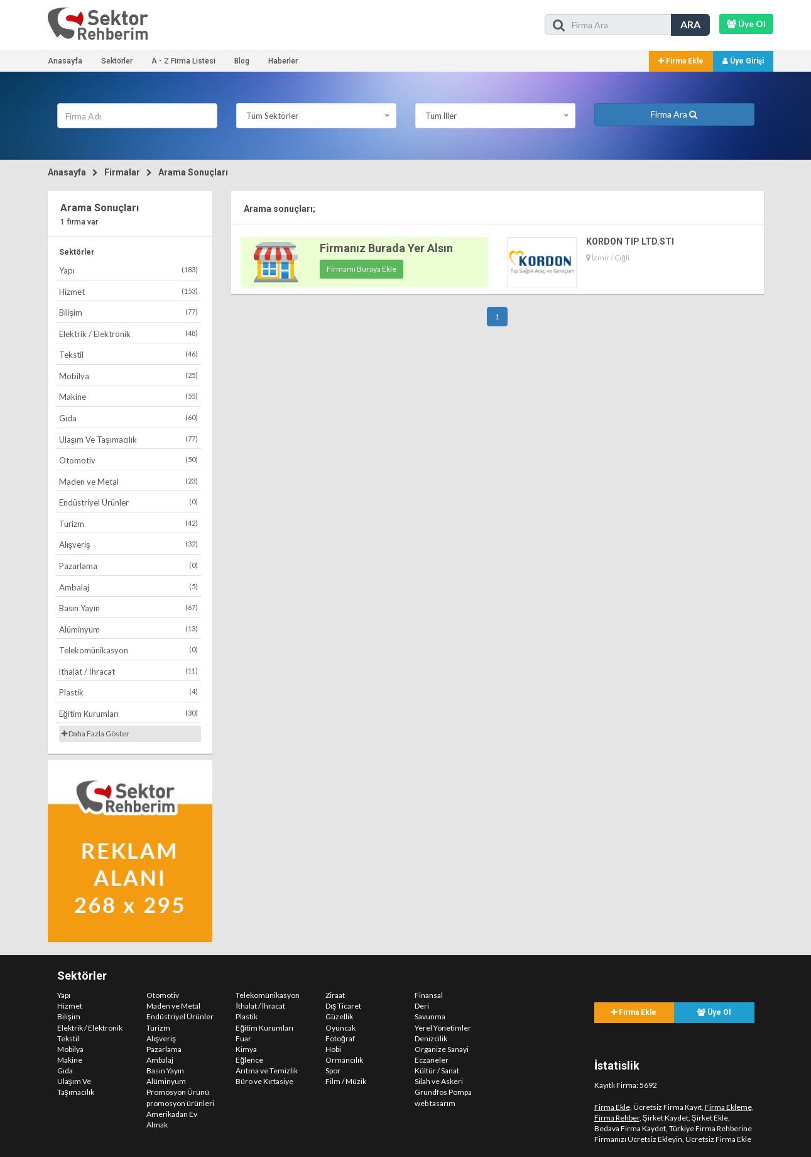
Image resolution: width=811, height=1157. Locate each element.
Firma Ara (674, 114)
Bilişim (129, 312)
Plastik (129, 692)
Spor (332, 1070)
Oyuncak (340, 1027)
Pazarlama (129, 565)
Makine (129, 396)
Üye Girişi (743, 61)
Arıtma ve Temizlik (267, 1070)
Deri (422, 1005)
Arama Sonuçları (193, 172)
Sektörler (117, 61)
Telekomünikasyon (129, 650)
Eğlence (249, 1060)
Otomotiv (129, 460)
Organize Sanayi (442, 1049)
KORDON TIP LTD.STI (630, 241)
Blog (241, 61)
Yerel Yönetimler (443, 1027)
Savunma (430, 1016)
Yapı (129, 270)
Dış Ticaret (343, 1005)
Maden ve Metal (129, 481)
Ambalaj (129, 587)
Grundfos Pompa (443, 1092)
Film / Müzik (345, 1081)
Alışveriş (129, 544)
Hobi (333, 1049)
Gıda (129, 417)
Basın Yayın (129, 607)
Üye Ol (714, 1012)
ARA (690, 24)
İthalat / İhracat (129, 671)
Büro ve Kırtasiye (264, 1081)
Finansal (429, 995)
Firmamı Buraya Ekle (361, 269)
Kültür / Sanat (437, 1070)
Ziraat (335, 995)
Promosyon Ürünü (177, 1092)
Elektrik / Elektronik (129, 333)
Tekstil (129, 354)
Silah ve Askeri (439, 1081)
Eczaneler (432, 1060)
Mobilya (129, 375)
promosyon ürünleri (180, 1103)
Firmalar (122, 172)
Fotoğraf (340, 1038)
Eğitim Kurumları (129, 713)
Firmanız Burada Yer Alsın (386, 248)
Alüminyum (129, 629)
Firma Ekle (681, 61)
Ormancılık (344, 1060)
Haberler (283, 61)
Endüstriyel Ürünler (129, 502)
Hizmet (129, 291)
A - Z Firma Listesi (183, 61)
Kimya (246, 1049)
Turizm (129, 523)
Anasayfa (65, 61)
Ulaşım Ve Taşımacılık (129, 439)
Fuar (243, 1038)
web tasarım (435, 1103)
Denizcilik (431, 1038)
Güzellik (339, 1016)
